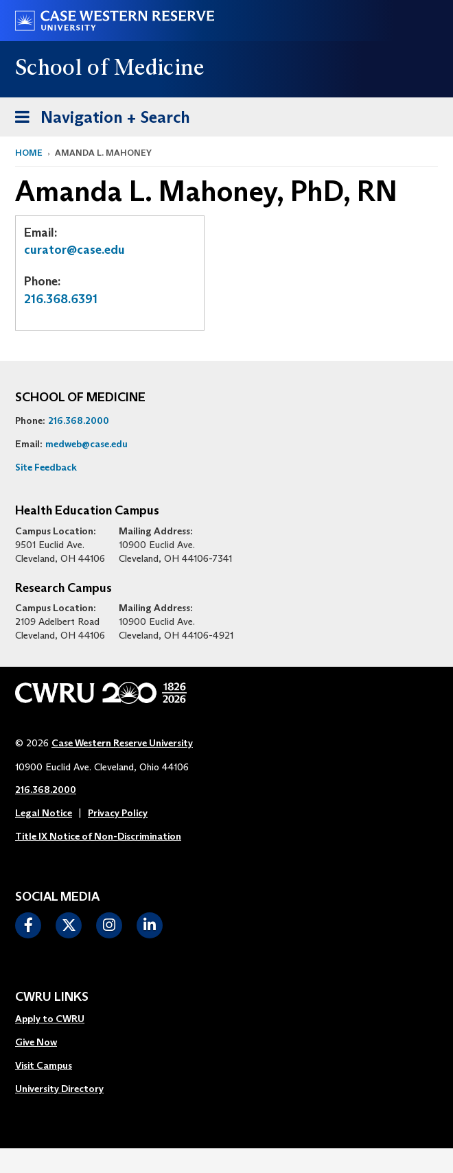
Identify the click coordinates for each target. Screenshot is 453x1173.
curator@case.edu (74, 249)
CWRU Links (52, 997)
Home (29, 152)
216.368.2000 (78, 420)
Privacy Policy (118, 813)
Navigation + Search (98, 115)
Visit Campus (43, 1065)
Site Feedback (46, 467)
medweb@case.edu (86, 444)
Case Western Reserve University (122, 743)
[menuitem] (59, 1019)
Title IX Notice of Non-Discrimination (98, 836)
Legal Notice (43, 813)
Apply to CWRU (49, 1018)
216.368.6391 (60, 299)
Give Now (36, 1042)
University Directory (59, 1088)
